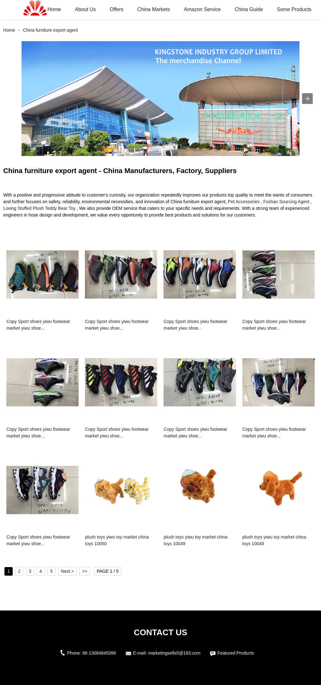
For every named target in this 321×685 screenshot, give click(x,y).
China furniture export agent (50, 30)
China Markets (153, 9)
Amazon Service (202, 9)
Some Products (294, 9)
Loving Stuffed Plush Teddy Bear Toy (39, 208)
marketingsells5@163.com (174, 653)
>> (84, 571)
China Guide (249, 9)
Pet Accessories (244, 201)
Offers (116, 9)
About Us (85, 9)
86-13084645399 (99, 653)
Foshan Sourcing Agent (286, 201)
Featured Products (235, 653)
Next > (67, 571)
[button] (307, 98)
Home (54, 9)
